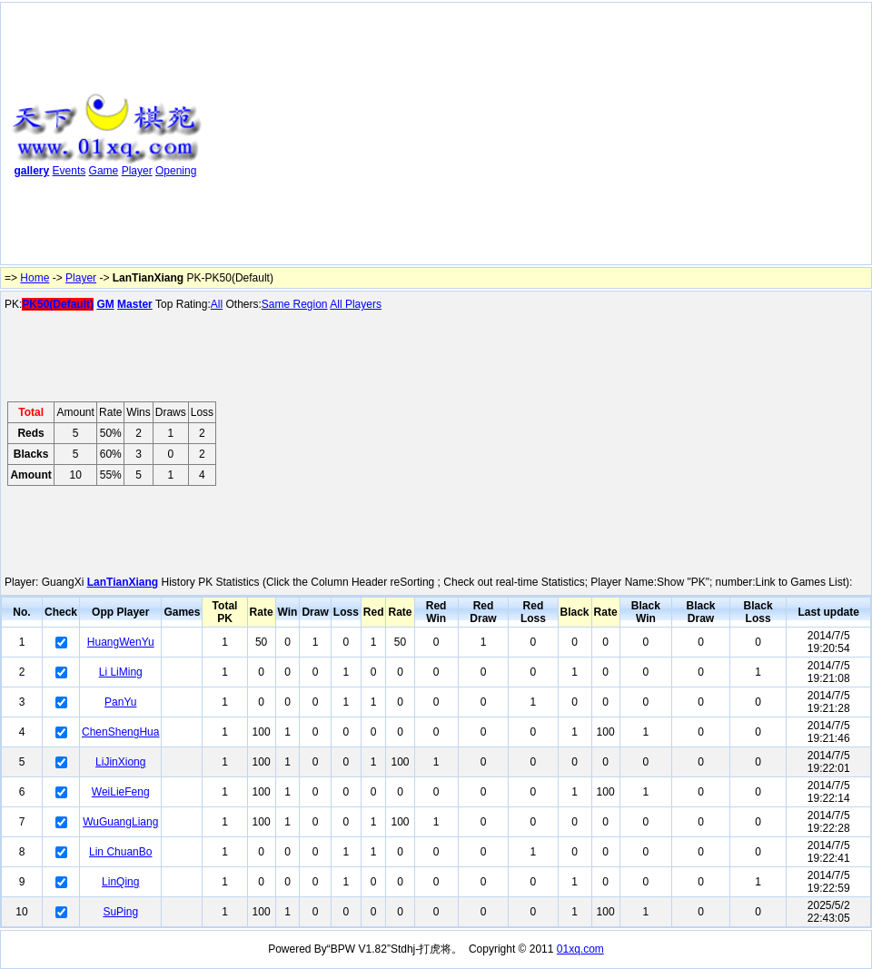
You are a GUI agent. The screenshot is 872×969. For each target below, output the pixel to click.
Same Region (295, 304)
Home (34, 278)
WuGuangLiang (120, 822)
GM (105, 304)
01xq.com (580, 949)
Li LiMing (121, 672)
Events (69, 170)
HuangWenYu (120, 642)
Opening (175, 170)
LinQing (120, 881)
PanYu (120, 702)
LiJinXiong (120, 762)
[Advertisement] (454, 137)
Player (137, 170)
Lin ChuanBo (120, 851)
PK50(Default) (58, 304)
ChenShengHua (120, 732)
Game (104, 170)
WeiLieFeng (121, 792)
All (217, 304)
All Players (356, 304)
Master (135, 304)
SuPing (120, 911)
